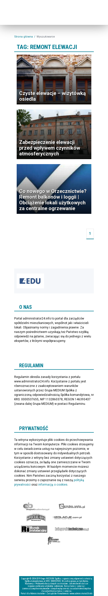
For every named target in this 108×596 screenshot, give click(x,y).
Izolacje (67, 517)
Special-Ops (36, 517)
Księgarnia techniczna (72, 529)
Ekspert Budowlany (36, 506)
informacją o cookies (52, 484)
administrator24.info (30, 15)
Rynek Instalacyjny (34, 529)
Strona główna (23, 36)
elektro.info (72, 506)
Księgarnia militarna (54, 540)
